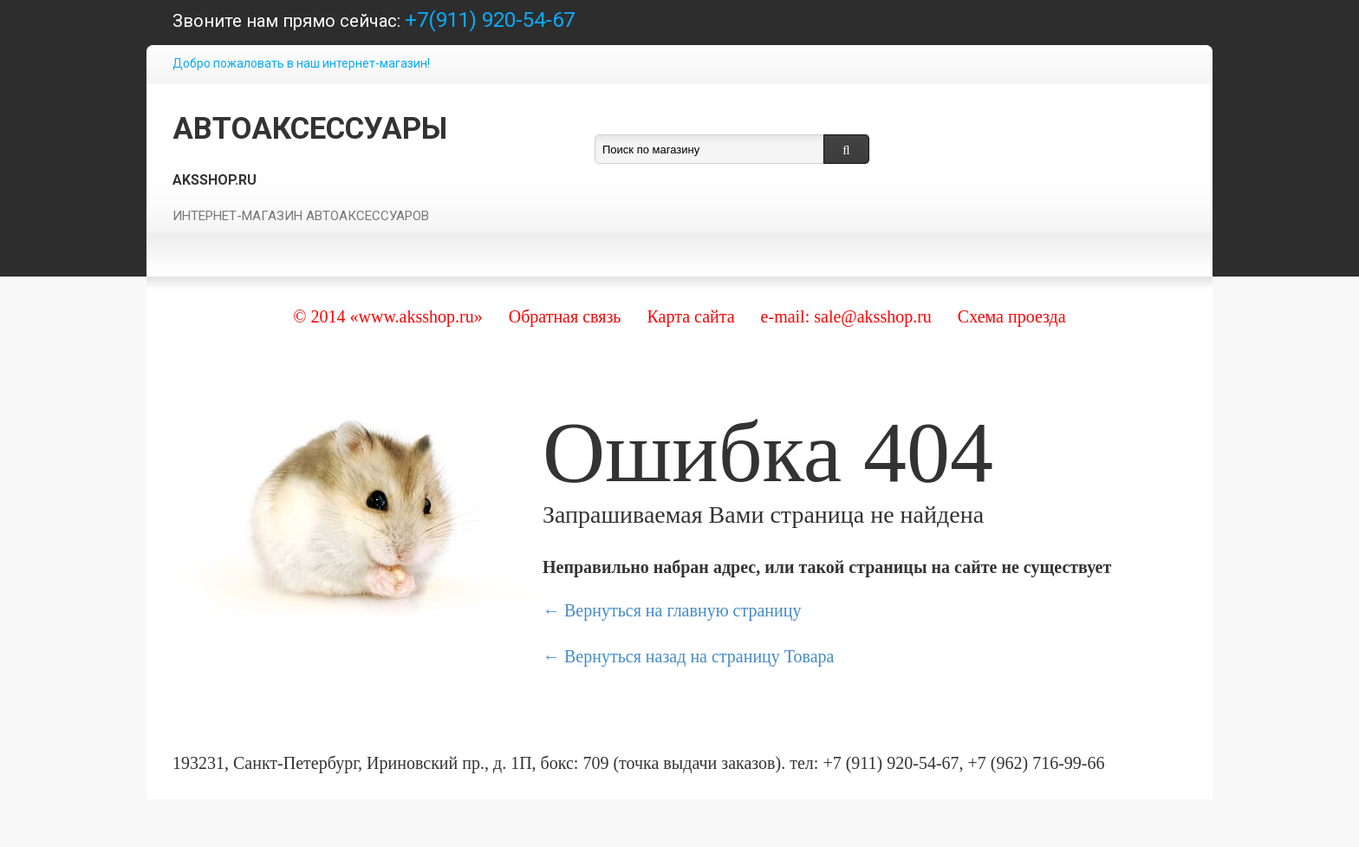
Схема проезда (1012, 316)
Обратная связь (565, 316)
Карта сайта (690, 316)
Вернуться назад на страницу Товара (699, 656)
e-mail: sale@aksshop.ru (846, 316)
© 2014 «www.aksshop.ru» (387, 316)
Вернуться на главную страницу (682, 610)
